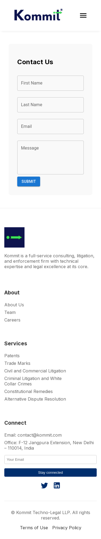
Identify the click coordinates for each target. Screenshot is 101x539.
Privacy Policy (66, 527)
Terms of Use (34, 527)
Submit (28, 182)
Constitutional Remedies (28, 391)
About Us (14, 304)
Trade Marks (17, 363)
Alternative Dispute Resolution (35, 399)
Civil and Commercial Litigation (35, 371)
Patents (12, 355)
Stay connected (50, 472)
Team (10, 312)
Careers (12, 320)
